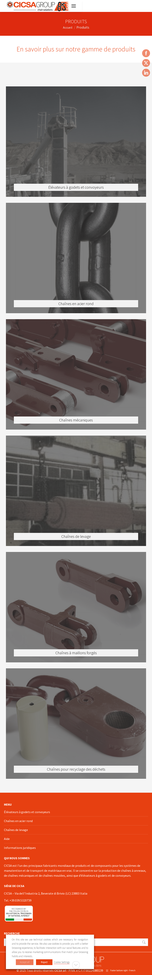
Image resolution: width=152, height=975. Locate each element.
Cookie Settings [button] (62, 962)
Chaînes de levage (16, 830)
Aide (7, 839)
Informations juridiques (20, 848)
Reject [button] (44, 962)
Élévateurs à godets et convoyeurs (27, 812)
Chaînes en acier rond (18, 821)
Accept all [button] (24, 962)
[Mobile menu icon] (73, 6)
